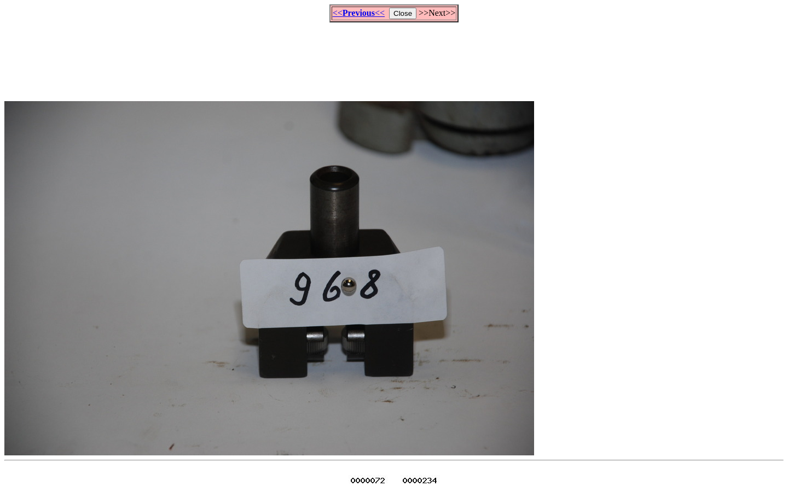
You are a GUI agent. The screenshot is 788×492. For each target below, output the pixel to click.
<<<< (359, 12)
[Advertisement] (394, 56)
